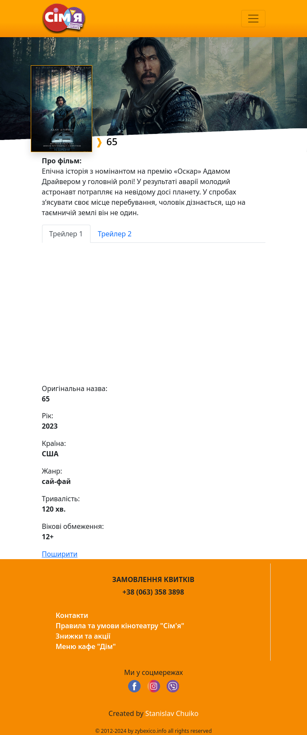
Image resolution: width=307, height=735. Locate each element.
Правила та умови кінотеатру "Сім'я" (120, 625)
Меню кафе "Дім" (86, 646)
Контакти (72, 615)
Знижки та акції (83, 636)
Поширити (60, 554)
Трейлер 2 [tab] (115, 234)
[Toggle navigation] (253, 18)
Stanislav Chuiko (172, 713)
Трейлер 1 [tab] (66, 234)
